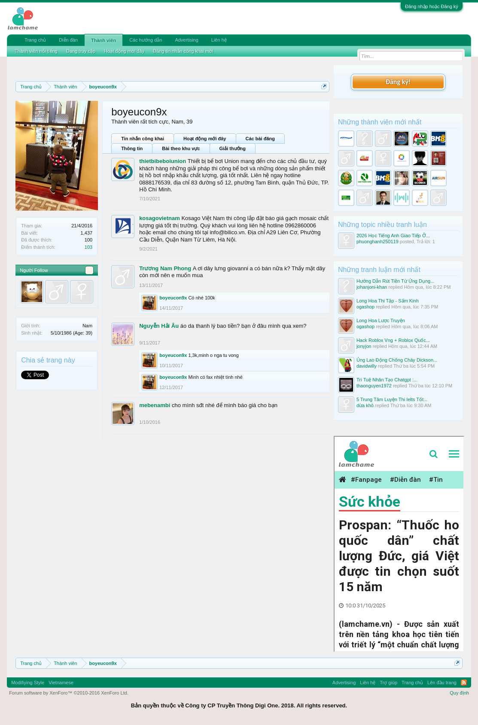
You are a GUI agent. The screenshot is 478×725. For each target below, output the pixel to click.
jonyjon (363, 346)
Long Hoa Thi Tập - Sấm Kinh (387, 300)
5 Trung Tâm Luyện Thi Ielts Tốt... (391, 399)
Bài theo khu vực (181, 148)
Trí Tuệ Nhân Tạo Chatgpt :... (386, 379)
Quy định (459, 692)
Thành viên (103, 40)
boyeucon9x (173, 297)
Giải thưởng (232, 148)
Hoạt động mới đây (204, 138)
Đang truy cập (80, 51)
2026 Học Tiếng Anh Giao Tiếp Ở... (393, 235)
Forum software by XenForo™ (68, 692)
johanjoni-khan (371, 287)
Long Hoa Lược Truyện (380, 320)
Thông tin (132, 148)
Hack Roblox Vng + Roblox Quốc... (393, 340)
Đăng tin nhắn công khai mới (183, 51)
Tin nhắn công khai (142, 138)
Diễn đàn (68, 39)
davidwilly (366, 366)
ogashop (365, 306)
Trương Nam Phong (165, 268)
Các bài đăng (260, 138)
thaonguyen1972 (374, 385)
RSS (464, 683)
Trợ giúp (388, 682)
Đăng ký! (398, 82)
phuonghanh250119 (377, 241)
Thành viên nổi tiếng (36, 51)
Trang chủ (35, 39)
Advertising (186, 39)
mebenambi (154, 405)
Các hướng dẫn (145, 39)
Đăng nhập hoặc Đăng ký (431, 6)
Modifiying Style (27, 682)
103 (88, 247)
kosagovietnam (159, 218)
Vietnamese (61, 682)
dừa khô (365, 405)
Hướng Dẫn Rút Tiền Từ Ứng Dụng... (395, 281)
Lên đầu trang (442, 682)
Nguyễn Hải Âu (159, 326)
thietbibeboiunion (162, 161)
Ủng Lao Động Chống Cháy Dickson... (396, 359)
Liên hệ (219, 39)
